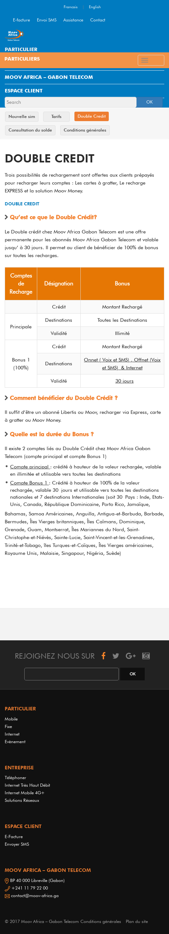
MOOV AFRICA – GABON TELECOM (49, 77)
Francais (71, 6)
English (95, 6)
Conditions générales (85, 129)
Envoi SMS (46, 19)
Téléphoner (15, 777)
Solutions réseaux (22, 800)
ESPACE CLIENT (24, 91)
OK (149, 101)
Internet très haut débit (27, 785)
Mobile (11, 718)
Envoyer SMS (17, 844)
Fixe (8, 726)
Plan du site (137, 921)
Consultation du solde (30, 129)
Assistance (73, 19)
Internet (13, 734)
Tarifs (56, 116)
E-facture (21, 19)
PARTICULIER (21, 49)
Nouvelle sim (22, 116)
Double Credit (92, 116)
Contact (97, 19)
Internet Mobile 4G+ (25, 792)
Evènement (15, 741)
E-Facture (14, 836)
